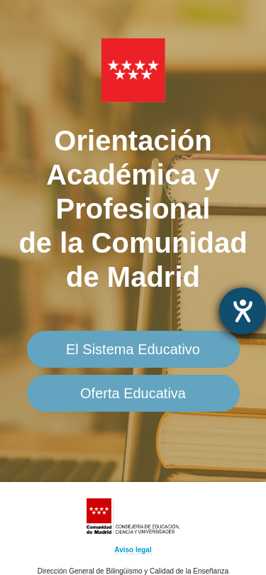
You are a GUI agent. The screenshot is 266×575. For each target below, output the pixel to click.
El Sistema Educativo (133, 349)
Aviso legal (132, 550)
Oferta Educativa (133, 393)
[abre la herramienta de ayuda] (242, 311)
